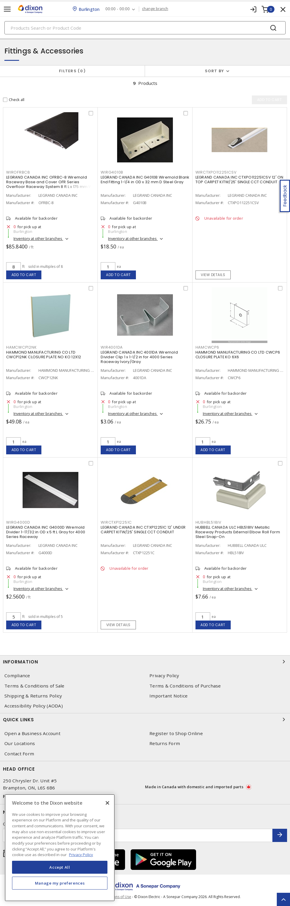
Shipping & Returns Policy (33, 696)
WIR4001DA (112, 347)
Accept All (59, 867)
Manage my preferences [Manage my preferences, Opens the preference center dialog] (60, 883)
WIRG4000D (18, 522)
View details (213, 274)
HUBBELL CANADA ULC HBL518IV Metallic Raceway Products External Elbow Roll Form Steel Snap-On (237, 532)
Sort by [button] (214, 70)
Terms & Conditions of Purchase (185, 686)
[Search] (145, 27)
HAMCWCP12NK (21, 347)
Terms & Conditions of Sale (34, 686)
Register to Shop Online (176, 733)
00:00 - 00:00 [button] (118, 8)
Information (145, 661)
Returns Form (164, 743)
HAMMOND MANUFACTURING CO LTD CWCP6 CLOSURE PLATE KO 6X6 (237, 354)
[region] (60, 847)
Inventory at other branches (38, 238)
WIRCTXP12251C (116, 522)
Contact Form (19, 754)
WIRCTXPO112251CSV (216, 172)
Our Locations (19, 743)
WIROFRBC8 (18, 172)
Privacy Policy (164, 675)
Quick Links (145, 719)
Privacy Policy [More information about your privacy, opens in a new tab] (81, 854)
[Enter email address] (138, 835)
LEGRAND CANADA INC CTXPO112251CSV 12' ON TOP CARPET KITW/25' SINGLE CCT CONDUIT (239, 179)
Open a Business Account (32, 733)
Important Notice (168, 696)
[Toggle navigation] (7, 9)
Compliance (17, 675)
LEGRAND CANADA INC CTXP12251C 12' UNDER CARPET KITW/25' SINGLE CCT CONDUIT (143, 529)
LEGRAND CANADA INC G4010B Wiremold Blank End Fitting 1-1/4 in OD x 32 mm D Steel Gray (145, 179)
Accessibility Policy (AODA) (33, 706)
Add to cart (23, 274)
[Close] (107, 802)
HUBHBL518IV (208, 522)
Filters (72, 70)
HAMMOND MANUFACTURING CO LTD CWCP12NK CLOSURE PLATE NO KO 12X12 (43, 354)
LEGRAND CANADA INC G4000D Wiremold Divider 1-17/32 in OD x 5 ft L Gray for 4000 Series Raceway (45, 532)
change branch (155, 8)
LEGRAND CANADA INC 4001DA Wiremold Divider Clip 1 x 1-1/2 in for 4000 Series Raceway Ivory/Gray (139, 357)
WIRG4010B (112, 172)
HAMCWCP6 (207, 347)
